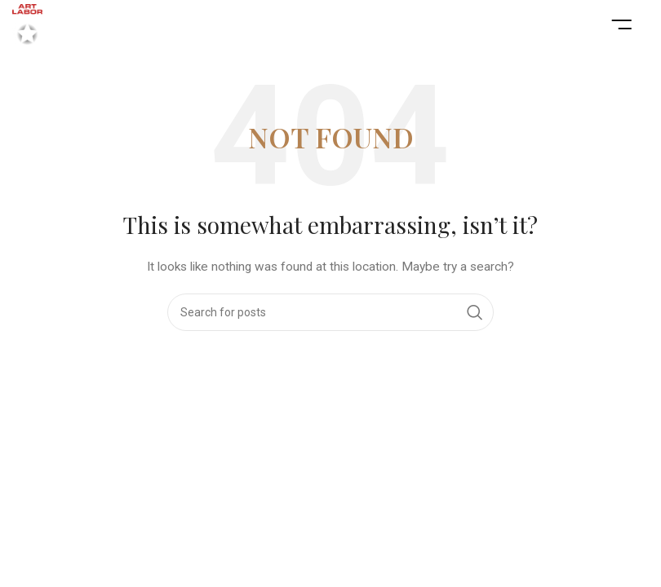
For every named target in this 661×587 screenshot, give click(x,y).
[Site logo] (27, 23)
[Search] (330, 312)
